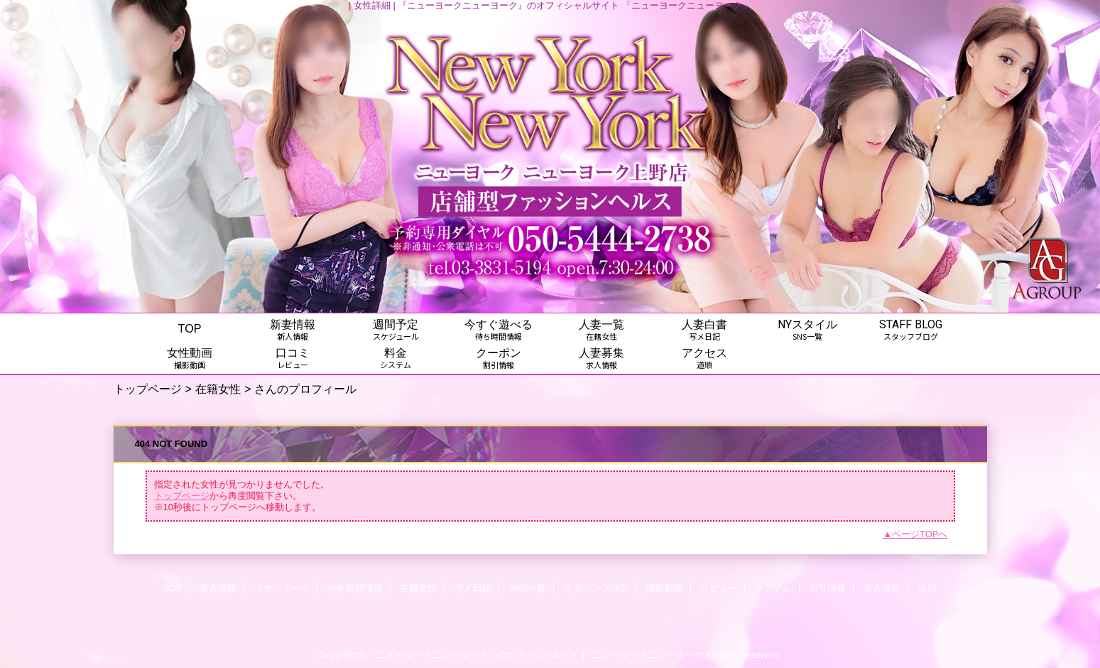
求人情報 (882, 588)
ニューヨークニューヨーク (647, 655)
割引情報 (827, 588)
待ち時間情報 (355, 588)
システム (773, 588)
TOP (190, 328)
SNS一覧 (528, 588)
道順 (927, 588)
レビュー (718, 588)
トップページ (148, 388)
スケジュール (282, 588)
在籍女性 (218, 388)
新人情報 (218, 588)
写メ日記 (472, 588)
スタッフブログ (596, 588)
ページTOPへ (920, 534)
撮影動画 (664, 588)
